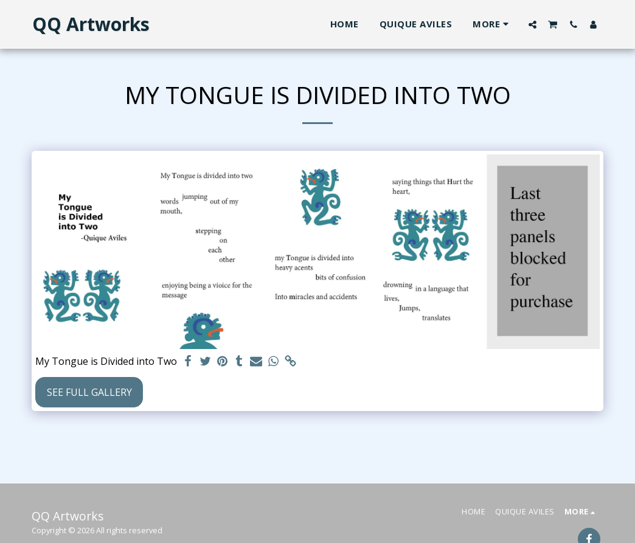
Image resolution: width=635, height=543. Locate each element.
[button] (532, 24)
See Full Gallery (89, 392)
